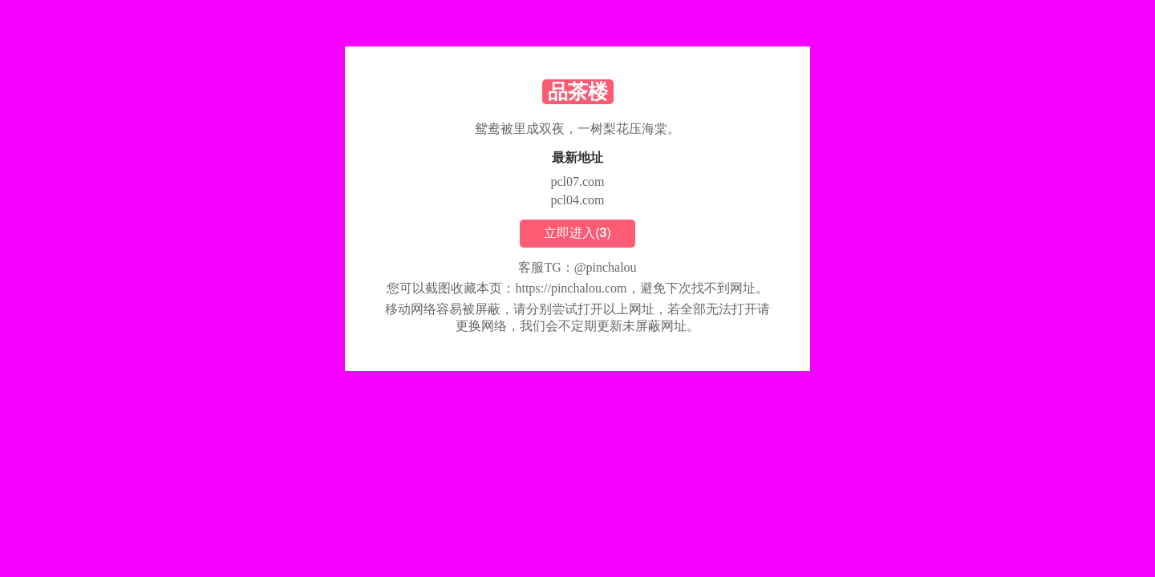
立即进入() (577, 233)
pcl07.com (577, 181)
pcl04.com (577, 200)
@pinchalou (605, 267)
